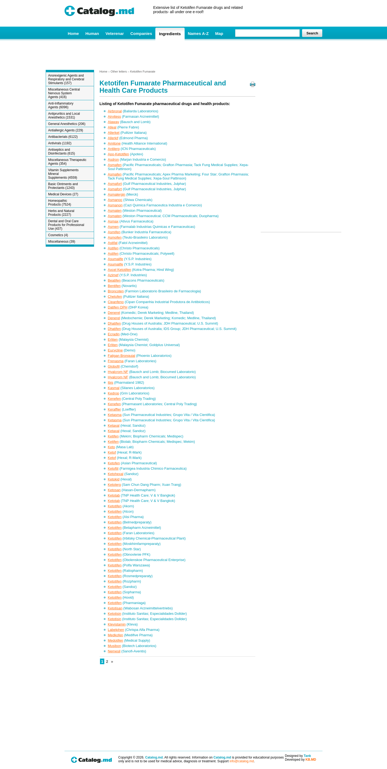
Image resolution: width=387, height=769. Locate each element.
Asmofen (114, 237)
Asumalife (115, 259)
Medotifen (115, 640)
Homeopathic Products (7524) (59, 202)
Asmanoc (115, 200)
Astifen (113, 248)
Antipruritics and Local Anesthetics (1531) (64, 115)
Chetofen (115, 296)
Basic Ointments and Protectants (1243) (63, 186)
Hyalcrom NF (118, 372)
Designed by (298, 756)
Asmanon (115, 205)
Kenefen (114, 399)
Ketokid (113, 479)
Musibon (114, 646)
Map (219, 33)
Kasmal (113, 388)
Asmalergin (116, 194)
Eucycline (115, 350)
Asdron (113, 159)
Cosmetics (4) (58, 235)
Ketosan (114, 490)
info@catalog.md (242, 761)
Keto (111, 447)
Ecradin (114, 334)
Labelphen (116, 630)
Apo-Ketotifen (118, 154)
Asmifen (114, 232)
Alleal (112, 127)
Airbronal (115, 111)
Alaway (113, 122)
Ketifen (113, 436)
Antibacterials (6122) (63, 137)
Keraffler (114, 409)
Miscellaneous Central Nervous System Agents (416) (64, 93)
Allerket (113, 133)
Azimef (113, 275)
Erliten (113, 339)
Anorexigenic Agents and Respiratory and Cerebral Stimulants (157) (66, 79)
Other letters (119, 71)
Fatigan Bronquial (121, 356)
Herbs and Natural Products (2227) (61, 213)
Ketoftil (113, 468)
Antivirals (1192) (59, 143)
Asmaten (114, 211)
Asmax (113, 221)
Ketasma (114, 415)
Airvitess (114, 116)
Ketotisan (115, 608)
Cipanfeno (116, 302)
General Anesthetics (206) (66, 124)
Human (92, 33)
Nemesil (114, 651)
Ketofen (114, 463)
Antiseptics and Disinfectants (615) (61, 151)
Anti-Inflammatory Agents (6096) (60, 105)
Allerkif (113, 138)
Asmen (113, 227)
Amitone (114, 143)
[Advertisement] (193, 54)
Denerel (114, 313)
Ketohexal (115, 474)
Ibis (110, 382)
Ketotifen (114, 506)
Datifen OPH (117, 307)
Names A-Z (198, 33)
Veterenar (115, 33)
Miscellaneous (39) (61, 241)
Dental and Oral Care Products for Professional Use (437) (66, 225)
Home (73, 33)
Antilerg (114, 149)
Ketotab (114, 495)
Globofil (114, 366)
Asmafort (115, 184)
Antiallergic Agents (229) (65, 130)
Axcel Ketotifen (119, 270)
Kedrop (113, 393)
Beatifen (114, 280)
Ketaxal (113, 425)
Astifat (112, 243)
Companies (141, 33)
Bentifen (114, 286)
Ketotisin (114, 614)
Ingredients (170, 33)
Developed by (300, 759)
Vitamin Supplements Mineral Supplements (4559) (63, 173)
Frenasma (116, 361)
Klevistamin (117, 624)
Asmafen (114, 165)
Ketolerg (114, 485)
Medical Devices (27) (63, 194)
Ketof (112, 452)
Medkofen (115, 635)
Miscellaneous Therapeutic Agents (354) (67, 162)
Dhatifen (114, 323)
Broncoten (116, 291)
